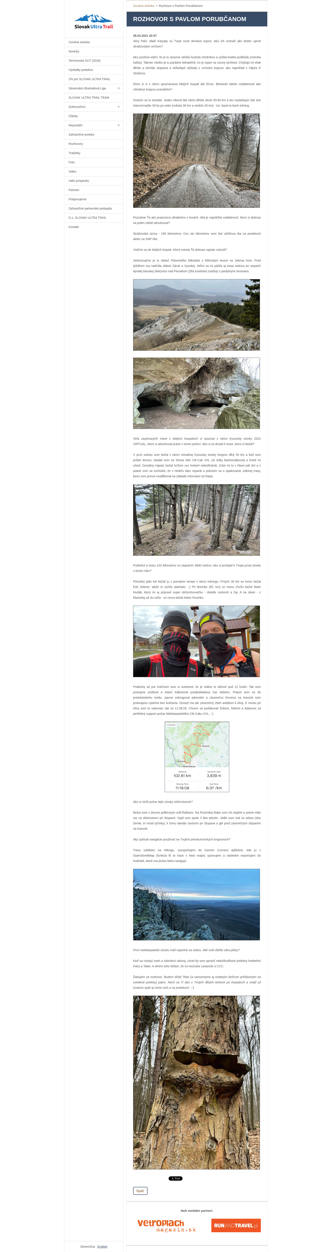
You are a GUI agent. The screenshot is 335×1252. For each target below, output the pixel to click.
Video (72, 171)
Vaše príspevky (79, 180)
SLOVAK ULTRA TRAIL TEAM (89, 97)
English (102, 1246)
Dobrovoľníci (77, 107)
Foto (72, 162)
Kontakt (74, 227)
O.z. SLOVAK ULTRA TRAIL (87, 217)
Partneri (74, 190)
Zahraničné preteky (81, 134)
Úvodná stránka (79, 42)
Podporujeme (77, 199)
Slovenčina (87, 1246)
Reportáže (76, 125)
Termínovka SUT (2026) (84, 60)
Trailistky (74, 153)
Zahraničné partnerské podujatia (90, 208)
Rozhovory (76, 143)
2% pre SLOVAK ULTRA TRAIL (90, 79)
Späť (140, 1191)
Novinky (74, 51)
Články (73, 116)
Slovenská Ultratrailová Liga (87, 88)
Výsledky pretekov (81, 70)
